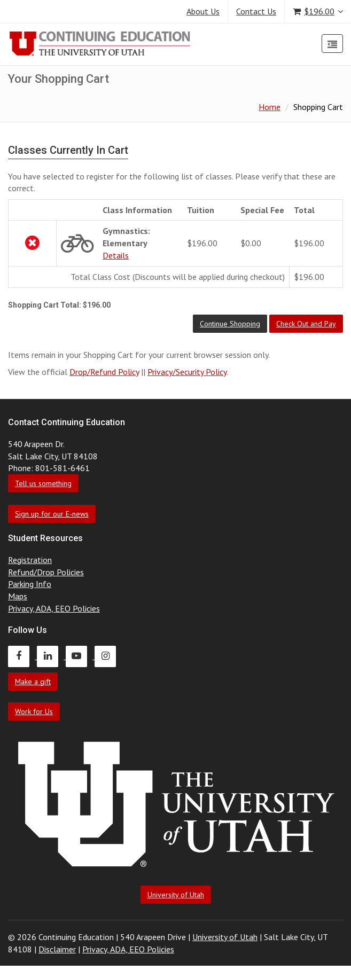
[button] (230, 324)
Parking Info (29, 583)
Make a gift (33, 681)
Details (116, 255)
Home (269, 106)
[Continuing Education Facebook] (22, 656)
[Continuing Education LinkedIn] (51, 656)
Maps (17, 596)
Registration (30, 559)
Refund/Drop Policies (46, 572)
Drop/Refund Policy (104, 371)
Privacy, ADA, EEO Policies (54, 608)
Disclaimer (57, 949)
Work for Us (34, 711)
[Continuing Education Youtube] (80, 656)
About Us (203, 11)
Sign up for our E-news (52, 514)
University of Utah (175, 894)
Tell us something (43, 483)
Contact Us (256, 11)
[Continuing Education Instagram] (108, 656)
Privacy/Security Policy (187, 371)
